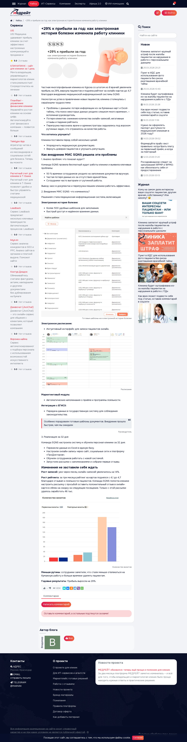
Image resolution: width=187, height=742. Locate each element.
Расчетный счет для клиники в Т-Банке (21, 175)
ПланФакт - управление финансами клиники (21, 103)
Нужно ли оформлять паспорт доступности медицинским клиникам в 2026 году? (155, 129)
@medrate (15, 685)
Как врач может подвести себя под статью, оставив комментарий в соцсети (155, 112)
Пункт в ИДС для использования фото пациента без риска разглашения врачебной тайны (154, 78)
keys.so (14, 239)
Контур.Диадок (18, 271)
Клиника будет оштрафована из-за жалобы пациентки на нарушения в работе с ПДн (157, 96)
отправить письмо (20, 677)
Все (69, 638)
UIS (12, 30)
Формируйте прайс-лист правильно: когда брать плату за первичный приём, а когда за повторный (157, 148)
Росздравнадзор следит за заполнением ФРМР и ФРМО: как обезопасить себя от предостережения (157, 166)
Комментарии (51, 596)
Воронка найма (18, 339)
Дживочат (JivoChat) (22, 307)
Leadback (15, 208)
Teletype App (17, 141)
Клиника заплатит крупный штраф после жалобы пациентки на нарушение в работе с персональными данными (156, 57)
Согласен (138, 737)
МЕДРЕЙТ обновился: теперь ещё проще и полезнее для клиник (134, 669)
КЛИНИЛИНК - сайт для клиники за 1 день (22, 67)
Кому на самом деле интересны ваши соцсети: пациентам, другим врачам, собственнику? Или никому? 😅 (157, 193)
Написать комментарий (56, 604)
